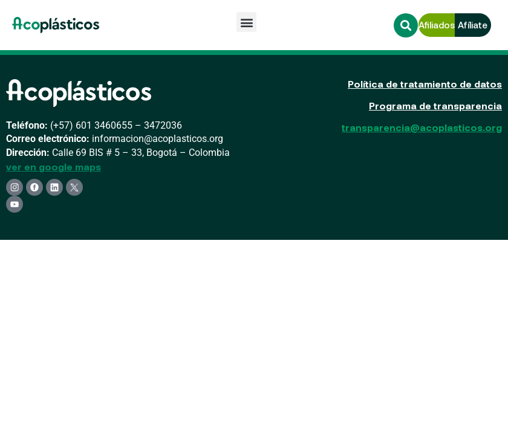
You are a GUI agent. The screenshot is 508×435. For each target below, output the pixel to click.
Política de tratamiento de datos (425, 83)
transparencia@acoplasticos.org (422, 127)
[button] (246, 22)
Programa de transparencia (435, 105)
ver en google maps (53, 166)
